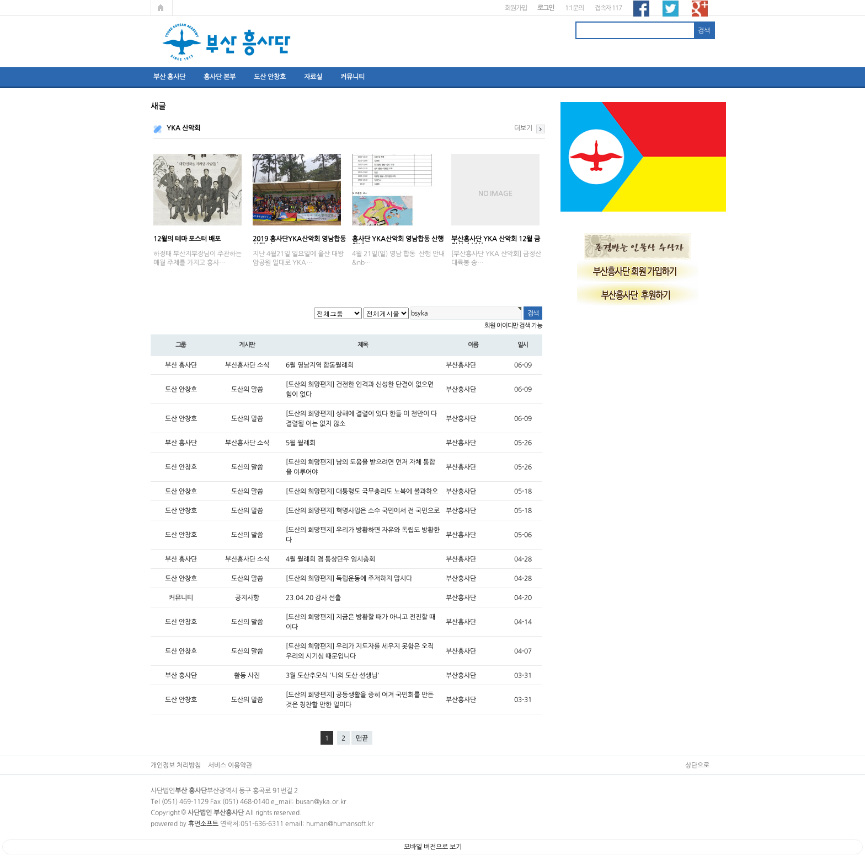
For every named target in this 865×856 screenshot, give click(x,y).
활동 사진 (247, 675)
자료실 (313, 76)
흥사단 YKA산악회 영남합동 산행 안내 (398, 239)
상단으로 (697, 765)
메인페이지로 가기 (161, 7)
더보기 (523, 128)
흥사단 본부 (220, 76)
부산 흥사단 (169, 76)
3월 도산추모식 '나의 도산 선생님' (333, 675)
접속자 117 (608, 7)
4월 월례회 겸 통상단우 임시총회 (330, 559)
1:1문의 (574, 7)
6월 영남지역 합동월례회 (320, 365)
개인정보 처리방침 (176, 765)
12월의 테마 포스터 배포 (187, 238)
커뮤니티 (352, 76)
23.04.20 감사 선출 (313, 597)
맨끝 (362, 738)
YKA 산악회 (183, 128)
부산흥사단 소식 (247, 365)
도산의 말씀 (247, 389)
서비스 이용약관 (230, 765)
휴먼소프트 (203, 823)
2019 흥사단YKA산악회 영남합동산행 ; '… (299, 239)
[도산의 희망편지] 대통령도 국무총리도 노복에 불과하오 (362, 491)
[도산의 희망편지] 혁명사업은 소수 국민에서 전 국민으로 (363, 510)
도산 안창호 (270, 76)
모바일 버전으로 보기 (433, 846)
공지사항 (247, 597)
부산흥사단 (461, 365)
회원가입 (515, 7)
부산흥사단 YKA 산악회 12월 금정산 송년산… (495, 239)
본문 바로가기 (0, 0)
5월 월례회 (301, 442)
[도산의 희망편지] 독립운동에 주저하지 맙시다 (349, 578)
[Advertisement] (643, 478)
